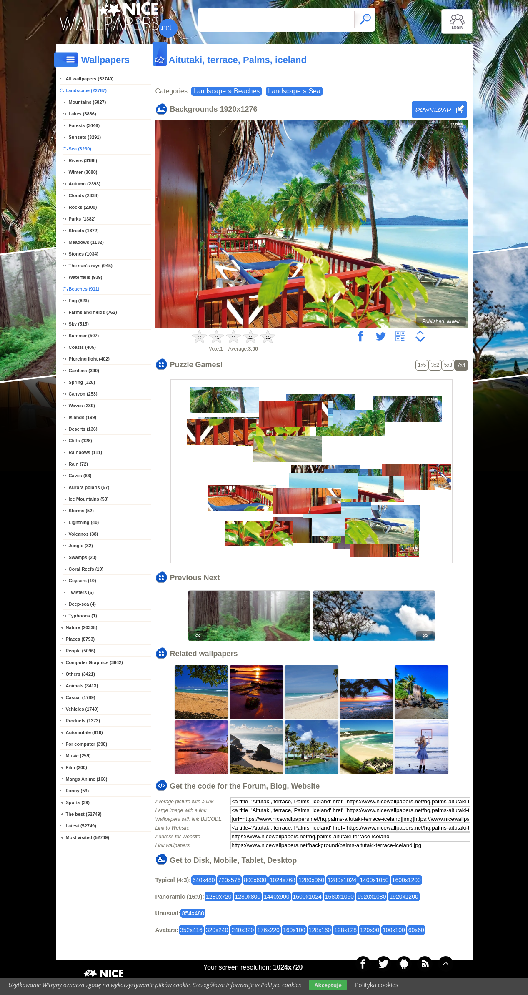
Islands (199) (83, 417)
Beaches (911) (84, 288)
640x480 (204, 880)
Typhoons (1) (83, 615)
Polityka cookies (376, 985)
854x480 (193, 913)
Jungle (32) (81, 545)
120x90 (369, 930)
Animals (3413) (82, 685)
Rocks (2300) (83, 207)
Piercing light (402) (89, 358)
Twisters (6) (81, 592)
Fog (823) (79, 300)
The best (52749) (84, 814)
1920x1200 (403, 896)
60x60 (416, 930)
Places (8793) (80, 639)
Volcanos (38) (83, 533)
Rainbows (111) (86, 452)
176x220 (268, 930)
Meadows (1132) (86, 242)
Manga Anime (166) (87, 779)
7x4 (461, 365)
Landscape (209, 91)
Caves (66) (80, 475)
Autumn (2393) (84, 183)
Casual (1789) (80, 697)
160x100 (294, 930)
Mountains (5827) (87, 102)
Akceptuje (327, 985)
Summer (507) (84, 335)
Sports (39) (78, 802)
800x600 (255, 880)
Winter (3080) (83, 172)
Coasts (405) (82, 347)
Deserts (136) (83, 428)
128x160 (320, 930)
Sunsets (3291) (85, 137)
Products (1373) (83, 720)
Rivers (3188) (83, 160)
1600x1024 (307, 896)
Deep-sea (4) (82, 604)
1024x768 (282, 880)
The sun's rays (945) (91, 265)
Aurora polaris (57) (89, 487)
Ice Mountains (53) (89, 498)
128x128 (345, 930)
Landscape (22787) (86, 90)
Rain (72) (78, 463)
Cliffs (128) (80, 440)
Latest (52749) (81, 825)
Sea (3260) (80, 148)
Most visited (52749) (88, 837)
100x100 (394, 930)
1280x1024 (342, 880)
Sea (314, 91)
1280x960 (311, 880)
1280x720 (219, 896)
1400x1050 (374, 880)
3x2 (435, 365)
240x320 (242, 930)
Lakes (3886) (82, 113)
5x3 (448, 365)
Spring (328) (82, 382)
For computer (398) (87, 744)
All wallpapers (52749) (90, 78)
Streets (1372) (84, 230)
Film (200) (76, 767)
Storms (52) (81, 510)
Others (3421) (80, 674)
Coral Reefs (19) (86, 568)
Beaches (247, 91)
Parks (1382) (82, 218)
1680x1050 (339, 896)
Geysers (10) (82, 580)
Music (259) (78, 755)
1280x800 (248, 896)
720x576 (229, 880)
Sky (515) (79, 323)
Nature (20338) (82, 627)
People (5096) (80, 650)
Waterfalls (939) (86, 277)
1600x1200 (406, 880)
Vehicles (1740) (82, 709)
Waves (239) (82, 405)
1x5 (422, 365)
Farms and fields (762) (93, 312)
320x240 (217, 930)
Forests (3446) (84, 125)
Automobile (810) (84, 732)
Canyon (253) (83, 393)
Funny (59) (77, 790)
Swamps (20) (83, 557)
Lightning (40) (84, 522)
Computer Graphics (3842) (94, 662)
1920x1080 (371, 896)
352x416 (191, 930)
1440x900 (277, 896)
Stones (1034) (84, 253)
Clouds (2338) (84, 195)
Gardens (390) (84, 370)
